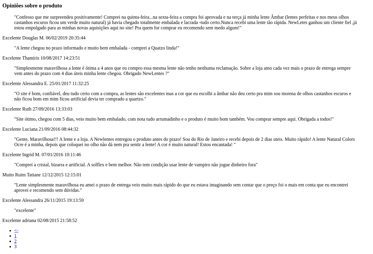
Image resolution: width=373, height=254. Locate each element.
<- (16, 230)
